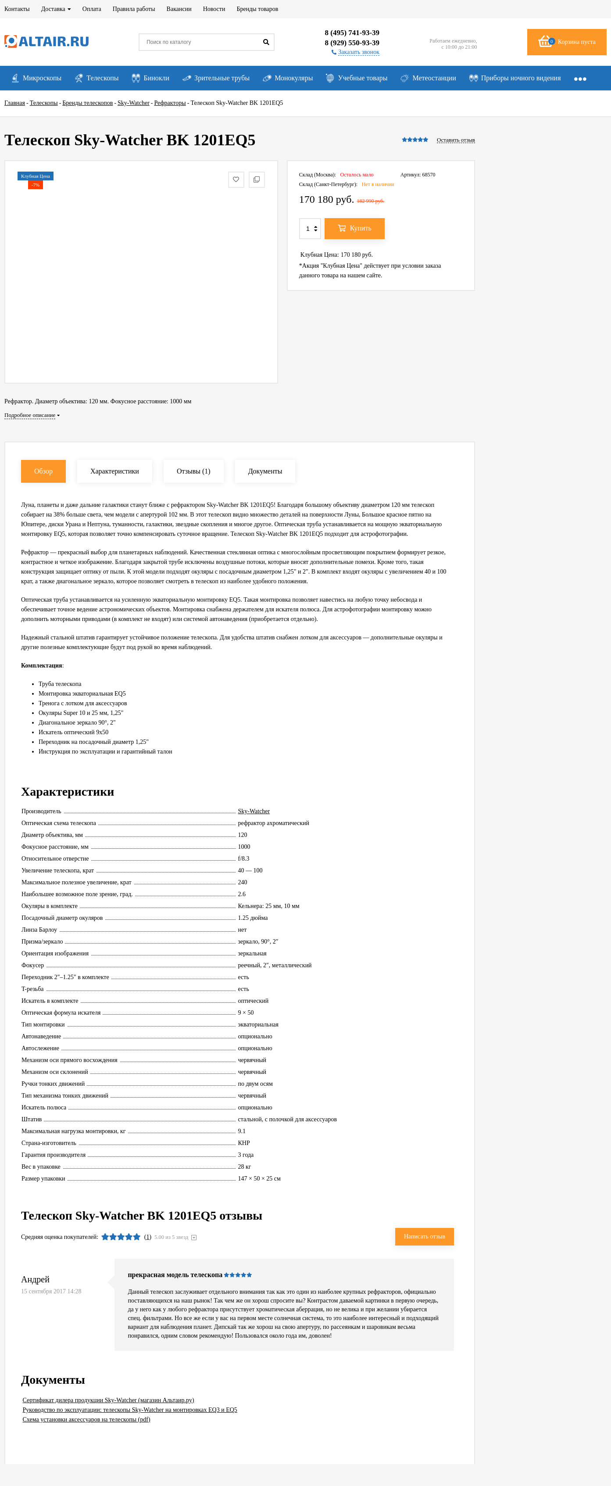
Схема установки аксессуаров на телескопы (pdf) (86, 1419)
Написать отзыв (424, 1236)
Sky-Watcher (254, 811)
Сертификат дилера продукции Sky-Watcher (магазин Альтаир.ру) (108, 1400)
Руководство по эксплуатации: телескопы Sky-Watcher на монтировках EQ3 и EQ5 (130, 1410)
